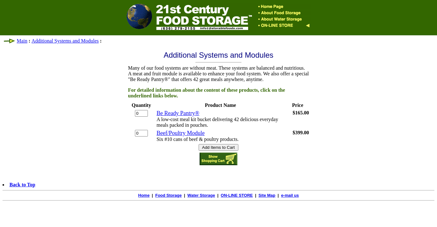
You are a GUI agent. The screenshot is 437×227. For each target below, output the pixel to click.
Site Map (267, 195)
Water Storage (201, 195)
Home (143, 195)
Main (22, 41)
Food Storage (168, 195)
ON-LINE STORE (237, 195)
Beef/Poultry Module (180, 133)
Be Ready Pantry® (177, 113)
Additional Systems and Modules (65, 41)
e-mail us (290, 195)
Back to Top (22, 184)
